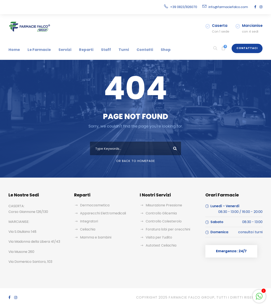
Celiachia (87, 229)
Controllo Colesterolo (161, 221)
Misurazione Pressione (163, 205)
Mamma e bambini (94, 237)
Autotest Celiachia (159, 245)
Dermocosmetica (92, 205)
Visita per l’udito (158, 237)
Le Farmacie (36, 50)
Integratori (87, 221)
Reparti (80, 50)
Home (13, 50)
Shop (151, 50)
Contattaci (249, 48)
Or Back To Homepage (136, 161)
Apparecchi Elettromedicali (100, 213)
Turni (114, 50)
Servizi (60, 50)
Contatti (133, 50)
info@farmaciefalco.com (231, 7)
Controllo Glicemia (159, 213)
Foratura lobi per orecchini (165, 229)
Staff (98, 50)
